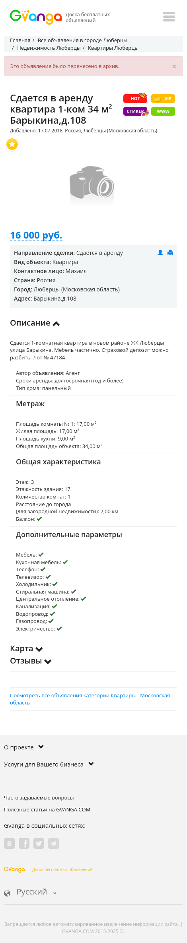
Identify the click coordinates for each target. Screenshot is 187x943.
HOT (139, 97)
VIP (162, 98)
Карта (26, 648)
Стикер (137, 112)
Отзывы (31, 660)
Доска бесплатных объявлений (48, 869)
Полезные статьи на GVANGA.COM (47, 809)
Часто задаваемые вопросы (39, 797)
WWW (163, 111)
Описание (35, 322)
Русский (30, 892)
